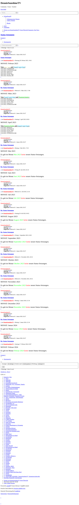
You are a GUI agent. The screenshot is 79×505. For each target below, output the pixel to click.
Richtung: (38, 364)
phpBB (8, 486)
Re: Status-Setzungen (7, 87)
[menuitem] (13, 19)
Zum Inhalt (3, 9)
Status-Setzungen (7, 35)
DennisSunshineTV (5, 50)
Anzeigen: (8, 364)
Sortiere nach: (23, 364)
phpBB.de (17, 491)
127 (10, 53)
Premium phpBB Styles (19, 488)
